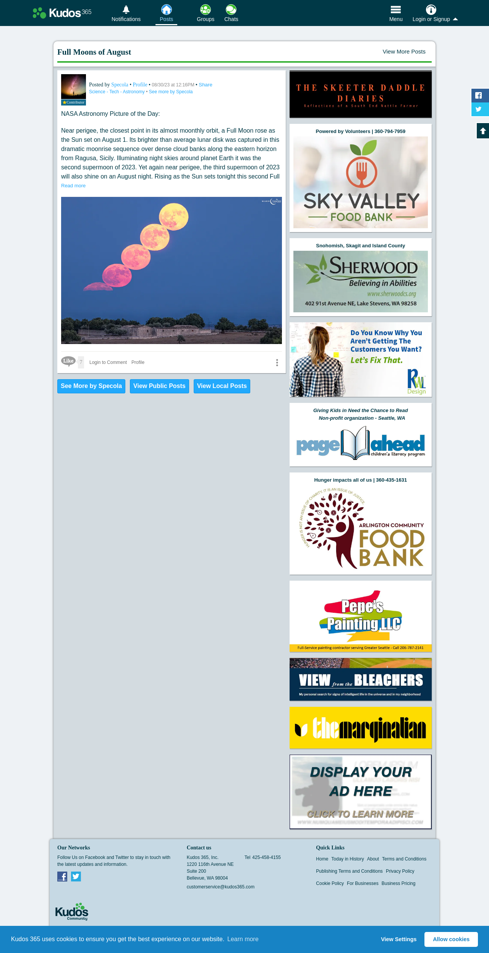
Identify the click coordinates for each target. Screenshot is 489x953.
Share (205, 85)
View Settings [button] (398, 939)
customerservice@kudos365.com (221, 887)
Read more (73, 185)
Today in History (347, 859)
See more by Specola (171, 91)
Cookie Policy (330, 883)
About (373, 859)
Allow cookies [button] (451, 939)
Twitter (76, 876)
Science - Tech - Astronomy (117, 91)
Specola (120, 85)
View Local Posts (222, 386)
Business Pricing (399, 883)
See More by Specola (91, 386)
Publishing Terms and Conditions (349, 871)
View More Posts (404, 51)
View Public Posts (159, 386)
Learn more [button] (243, 939)
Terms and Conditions (404, 859)
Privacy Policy (400, 871)
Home (322, 859)
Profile (140, 85)
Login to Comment (108, 362)
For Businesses (363, 883)
